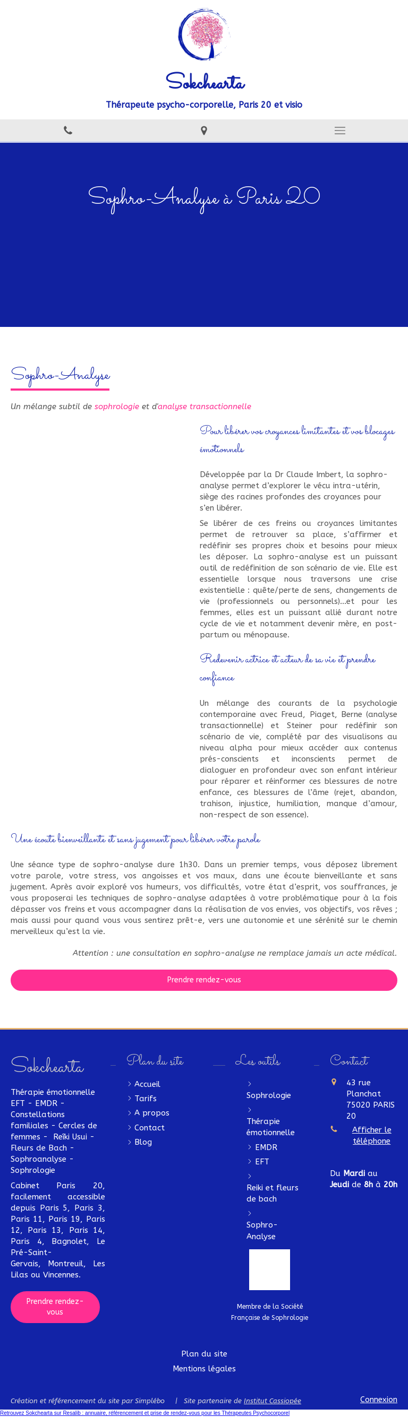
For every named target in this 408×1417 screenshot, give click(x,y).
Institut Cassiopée (272, 1401)
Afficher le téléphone (372, 1135)
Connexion (378, 1399)
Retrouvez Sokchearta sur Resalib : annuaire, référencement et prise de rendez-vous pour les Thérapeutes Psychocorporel (145, 1413)
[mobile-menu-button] (340, 130)
